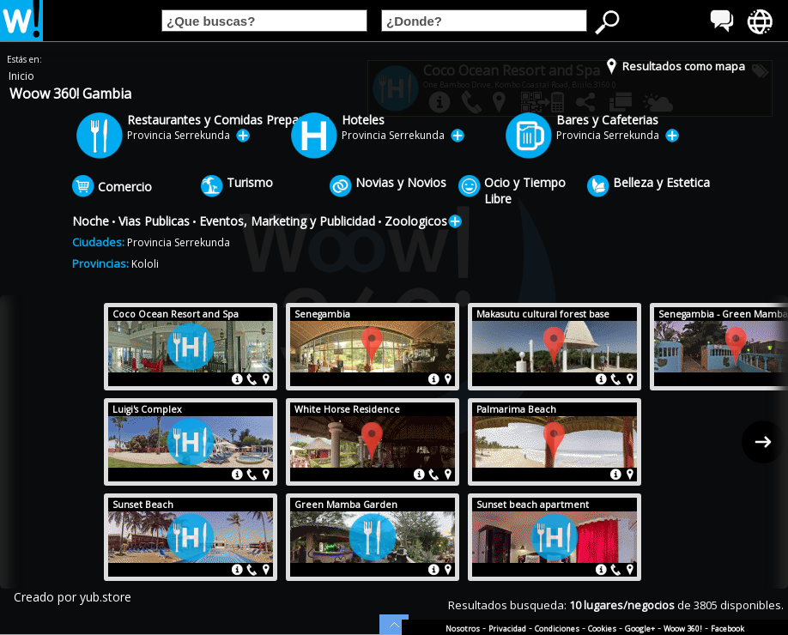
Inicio (21, 76)
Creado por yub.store (72, 597)
